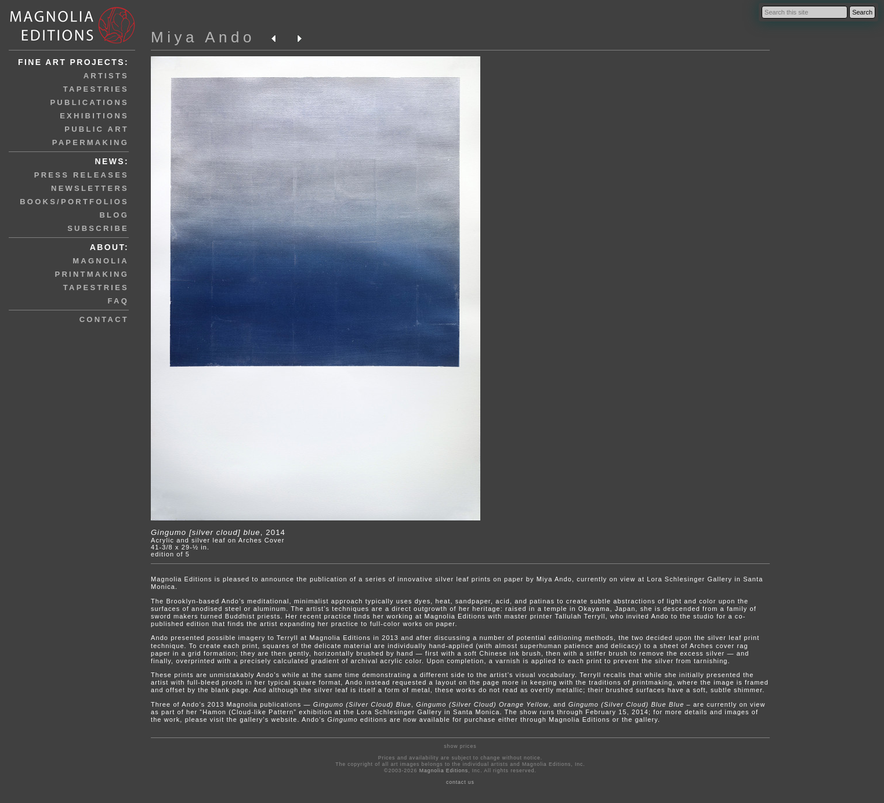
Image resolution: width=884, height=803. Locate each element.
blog (114, 215)
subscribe (98, 228)
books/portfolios (74, 201)
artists (106, 75)
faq (118, 300)
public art (96, 129)
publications (89, 102)
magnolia (101, 260)
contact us (460, 782)
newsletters (90, 188)
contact (104, 319)
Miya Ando (203, 37)
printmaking (92, 274)
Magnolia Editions (443, 770)
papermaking (90, 142)
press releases (81, 175)
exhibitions (94, 115)
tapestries (96, 89)
